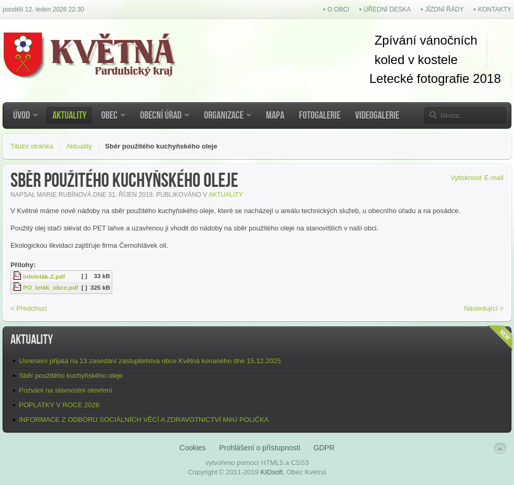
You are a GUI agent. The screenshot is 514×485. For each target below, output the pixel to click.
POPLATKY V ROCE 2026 (59, 405)
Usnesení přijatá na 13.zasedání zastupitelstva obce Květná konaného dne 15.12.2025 (150, 361)
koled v (394, 59)
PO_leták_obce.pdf (50, 287)
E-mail (494, 178)
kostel (432, 59)
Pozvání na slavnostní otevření (65, 390)
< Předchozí (28, 308)
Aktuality (79, 146)
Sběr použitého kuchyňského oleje (71, 375)
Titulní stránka (31, 146)
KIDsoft (272, 472)
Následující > (484, 308)
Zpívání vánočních (425, 40)
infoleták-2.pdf (44, 276)
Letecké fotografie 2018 (435, 78)
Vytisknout (466, 178)
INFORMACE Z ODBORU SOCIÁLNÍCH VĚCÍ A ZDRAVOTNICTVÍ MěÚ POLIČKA (144, 420)
